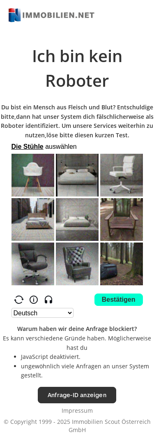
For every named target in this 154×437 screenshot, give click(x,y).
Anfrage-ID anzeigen (77, 394)
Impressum (77, 410)
